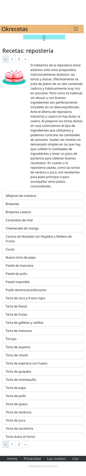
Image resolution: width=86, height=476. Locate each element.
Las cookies (56, 458)
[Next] (25, 59)
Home (12, 458)
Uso (75, 458)
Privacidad (32, 458)
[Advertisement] (43, 11)
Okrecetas (15, 29)
